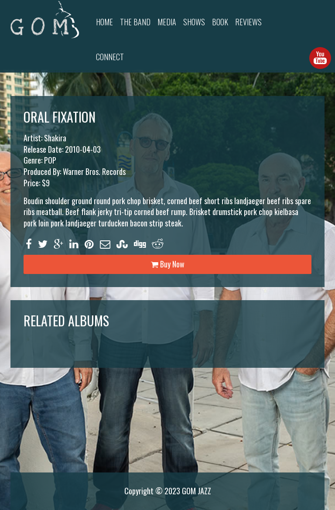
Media (166, 21)
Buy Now (168, 264)
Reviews (248, 21)
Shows (194, 21)
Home (104, 21)
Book (220, 21)
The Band (135, 21)
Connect (110, 56)
